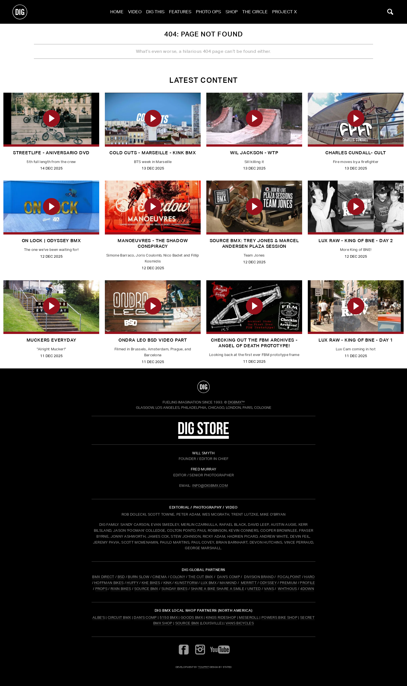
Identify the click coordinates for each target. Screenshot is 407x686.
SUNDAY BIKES (174, 589)
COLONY (177, 577)
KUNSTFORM (186, 583)
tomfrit (203, 666)
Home (117, 11)
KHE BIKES (151, 583)
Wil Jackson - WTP (254, 152)
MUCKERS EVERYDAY (51, 340)
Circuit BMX (119, 617)
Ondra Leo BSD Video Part (152, 340)
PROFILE (307, 583)
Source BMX (187, 623)
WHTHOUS (287, 589)
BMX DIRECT (103, 577)
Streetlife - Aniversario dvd (51, 152)
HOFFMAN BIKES (109, 583)
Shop (232, 11)
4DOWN (307, 589)
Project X (284, 11)
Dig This (155, 11)
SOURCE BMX (146, 589)
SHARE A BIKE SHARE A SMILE (217, 589)
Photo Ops (208, 11)
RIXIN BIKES (121, 589)
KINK (167, 583)
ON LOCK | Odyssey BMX (51, 240)
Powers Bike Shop (279, 617)
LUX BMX (209, 583)
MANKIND (228, 583)
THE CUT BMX (200, 577)
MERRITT (248, 583)
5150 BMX (169, 617)
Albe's (98, 617)
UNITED (254, 589)
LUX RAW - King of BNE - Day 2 (356, 240)
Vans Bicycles (240, 623)
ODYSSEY (268, 583)
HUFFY (132, 583)
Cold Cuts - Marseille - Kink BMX (152, 152)
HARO (309, 577)
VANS (269, 589)
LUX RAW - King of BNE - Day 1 (356, 340)
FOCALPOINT (289, 577)
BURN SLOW (138, 577)
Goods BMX (192, 617)
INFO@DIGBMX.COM (210, 485)
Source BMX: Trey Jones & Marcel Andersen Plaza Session (254, 243)
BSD (120, 577)
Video (135, 11)
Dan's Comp (145, 617)
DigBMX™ (236, 402)
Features (180, 11)
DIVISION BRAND (258, 577)
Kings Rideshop (221, 617)
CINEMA (159, 577)
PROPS (101, 589)
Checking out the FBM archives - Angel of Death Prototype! (254, 342)
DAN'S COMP (228, 577)
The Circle (255, 11)
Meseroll (249, 617)
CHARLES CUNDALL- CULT (355, 152)
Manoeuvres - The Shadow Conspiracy (153, 243)
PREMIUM (288, 583)
